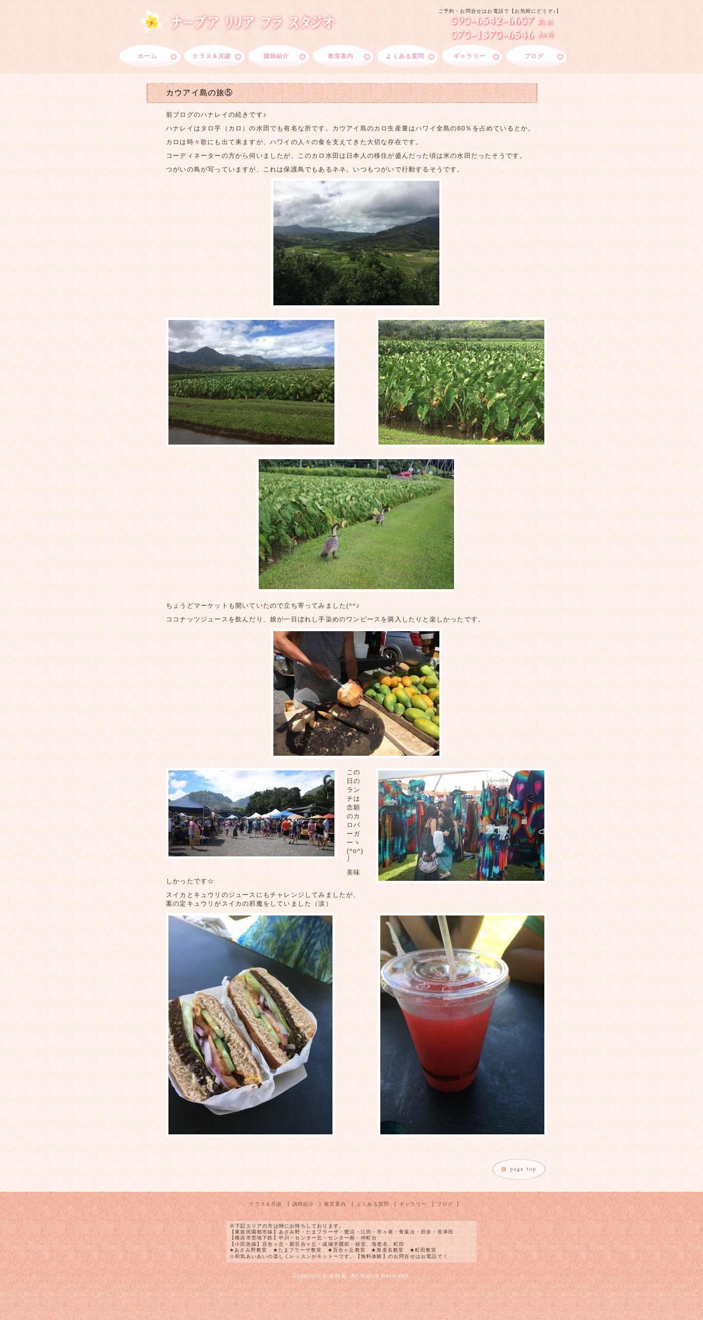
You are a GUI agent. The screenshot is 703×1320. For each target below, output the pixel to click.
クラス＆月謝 (211, 56)
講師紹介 (276, 56)
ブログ (534, 56)
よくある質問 (405, 56)
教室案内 (341, 56)
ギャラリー (470, 56)
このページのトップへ (519, 1170)
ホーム (147, 56)
